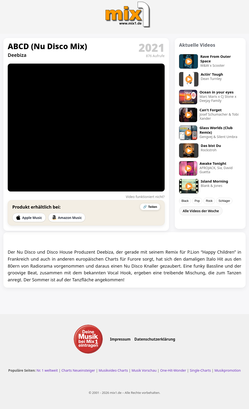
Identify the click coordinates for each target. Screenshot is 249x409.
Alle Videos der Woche (201, 211)
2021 (152, 47)
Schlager (224, 201)
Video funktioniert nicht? (145, 196)
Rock (209, 201)
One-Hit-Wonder (173, 370)
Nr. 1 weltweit (47, 370)
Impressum (120, 339)
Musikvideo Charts (113, 370)
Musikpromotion (228, 370)
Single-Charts (200, 370)
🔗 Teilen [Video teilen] (150, 207)
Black (185, 201)
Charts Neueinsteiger (78, 370)
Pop (197, 201)
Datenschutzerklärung (155, 339)
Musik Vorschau (144, 370)
